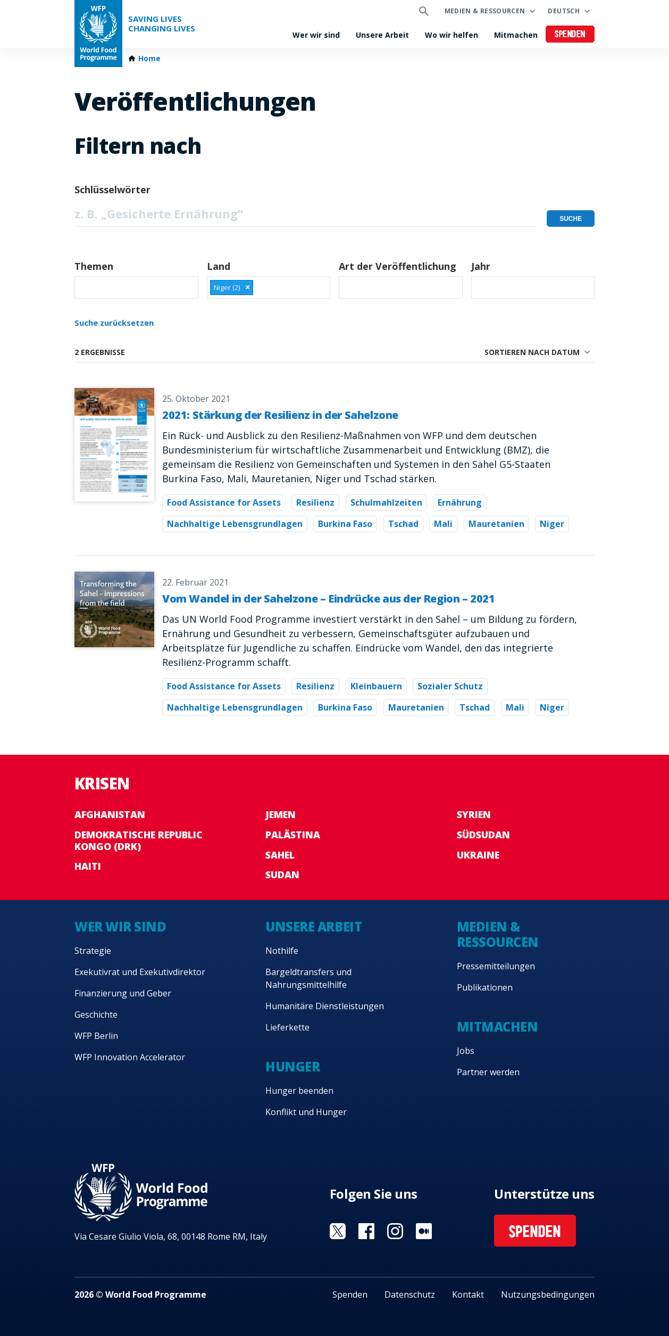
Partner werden (488, 1072)
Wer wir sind (316, 35)
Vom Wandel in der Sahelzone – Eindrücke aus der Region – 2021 (328, 598)
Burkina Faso (345, 524)
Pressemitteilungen (496, 966)
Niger (552, 524)
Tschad (403, 524)
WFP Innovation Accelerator (129, 1057)
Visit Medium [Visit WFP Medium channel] (424, 1231)
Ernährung (460, 502)
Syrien (474, 814)
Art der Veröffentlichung (397, 266)
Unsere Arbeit (382, 35)
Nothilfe (281, 950)
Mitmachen (516, 35)
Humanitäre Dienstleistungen (324, 1006)
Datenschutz (409, 1294)
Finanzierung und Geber (122, 993)
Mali (443, 524)
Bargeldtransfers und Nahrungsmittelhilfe (308, 978)
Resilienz (315, 502)
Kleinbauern (376, 686)
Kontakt (468, 1294)
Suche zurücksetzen (114, 322)
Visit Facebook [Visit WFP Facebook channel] (366, 1231)
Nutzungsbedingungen (548, 1294)
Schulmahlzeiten (386, 502)
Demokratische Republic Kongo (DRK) (138, 840)
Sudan (282, 874)
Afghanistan (109, 814)
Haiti (87, 866)
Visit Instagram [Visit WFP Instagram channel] (395, 1231)
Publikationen (485, 987)
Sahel (280, 854)
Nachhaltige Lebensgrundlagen (235, 524)
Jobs (465, 1051)
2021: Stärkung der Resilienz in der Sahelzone (280, 415)
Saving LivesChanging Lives (161, 23)
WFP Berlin (96, 1036)
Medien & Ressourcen (485, 10)
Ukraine (478, 854)
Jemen (280, 814)
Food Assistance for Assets (224, 502)
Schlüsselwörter (112, 189)
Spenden (570, 35)
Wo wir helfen (451, 35)
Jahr (480, 266)
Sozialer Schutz (450, 686)
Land (218, 266)
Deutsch (564, 10)
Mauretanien (496, 524)
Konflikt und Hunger (306, 1112)
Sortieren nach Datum (532, 352)
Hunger (292, 1066)
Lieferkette (287, 1027)
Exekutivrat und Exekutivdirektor (139, 972)
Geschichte (96, 1014)
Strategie (92, 950)
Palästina (292, 834)
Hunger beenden (299, 1090)
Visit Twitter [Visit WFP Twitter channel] (338, 1231)
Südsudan (483, 834)
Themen (93, 266)
